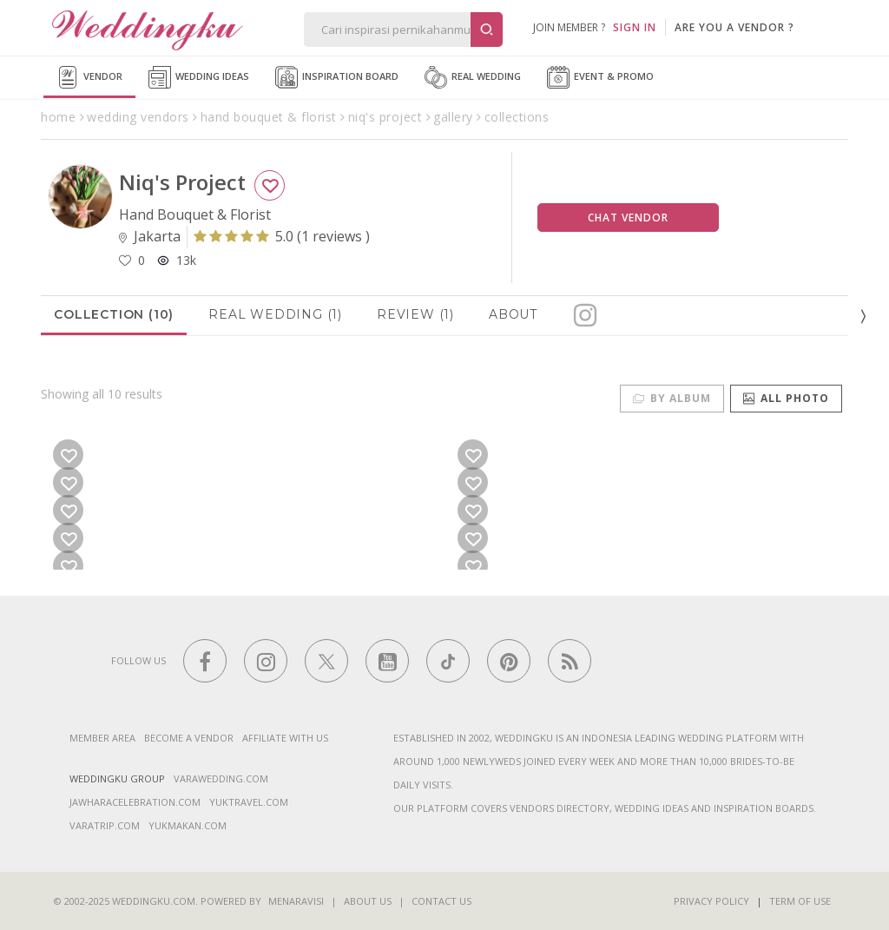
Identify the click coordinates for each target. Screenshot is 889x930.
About (513, 314)
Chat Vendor (628, 217)
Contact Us (441, 900)
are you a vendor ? (734, 27)
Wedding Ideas (198, 77)
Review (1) (415, 314)
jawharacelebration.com (135, 801)
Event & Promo (600, 77)
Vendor (89, 77)
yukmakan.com (187, 825)
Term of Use (800, 900)
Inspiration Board (336, 77)
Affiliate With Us (285, 737)
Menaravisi (296, 900)
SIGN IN (634, 27)
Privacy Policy (711, 900)
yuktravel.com (248, 801)
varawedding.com (221, 778)
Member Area (102, 737)
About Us (368, 900)
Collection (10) (114, 314)
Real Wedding (473, 77)
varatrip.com (104, 825)
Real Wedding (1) (275, 314)
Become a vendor (189, 737)
